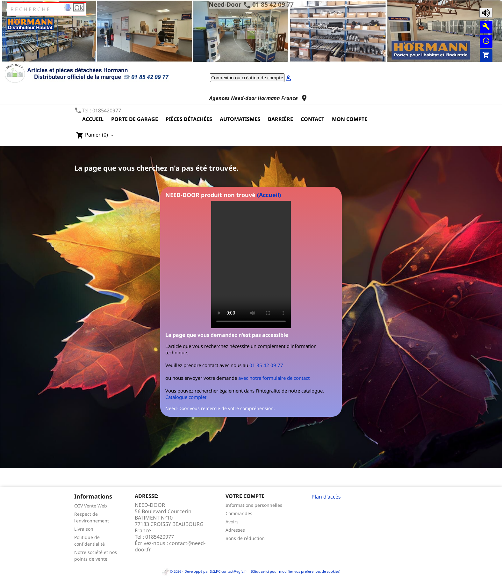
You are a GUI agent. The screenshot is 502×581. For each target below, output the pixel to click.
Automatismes (240, 119)
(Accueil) (269, 195)
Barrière (280, 119)
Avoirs (232, 522)
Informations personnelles (254, 505)
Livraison (83, 529)
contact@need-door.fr (170, 546)
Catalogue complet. (186, 397)
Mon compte (349, 119)
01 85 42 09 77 (273, 4)
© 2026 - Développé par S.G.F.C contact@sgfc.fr (205, 571)
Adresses (235, 530)
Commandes (239, 513)
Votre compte (245, 496)
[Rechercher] (46, 9)
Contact (312, 119)
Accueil (93, 119)
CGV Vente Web (90, 506)
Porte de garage (134, 119)
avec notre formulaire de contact (274, 378)
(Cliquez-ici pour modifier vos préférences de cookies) (294, 571)
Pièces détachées (189, 119)
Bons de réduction (245, 538)
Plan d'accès (326, 496)
